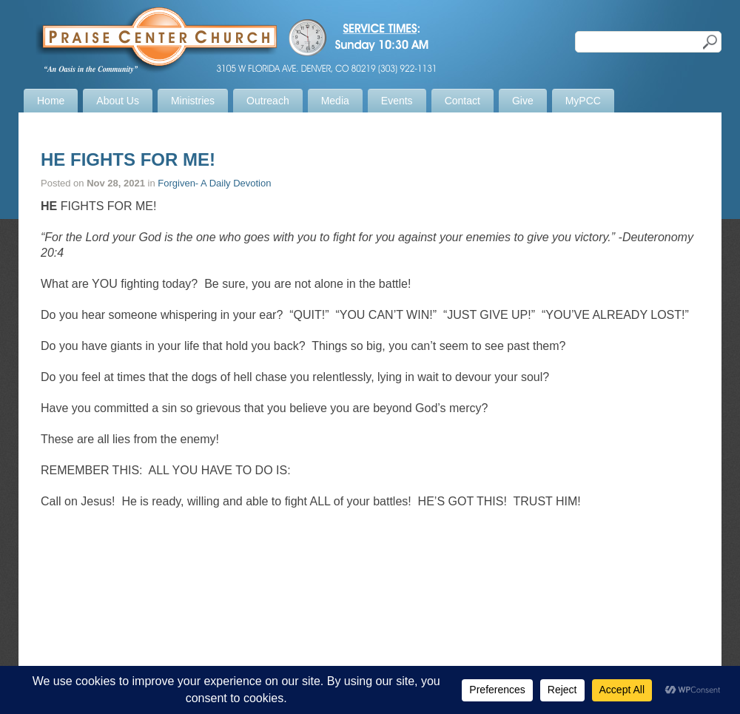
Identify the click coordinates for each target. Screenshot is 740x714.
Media (335, 101)
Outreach (267, 101)
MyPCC (583, 101)
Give (523, 101)
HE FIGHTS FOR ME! (128, 159)
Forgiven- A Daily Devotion (214, 183)
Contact (462, 101)
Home (50, 101)
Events (397, 101)
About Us (117, 101)
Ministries (193, 101)
